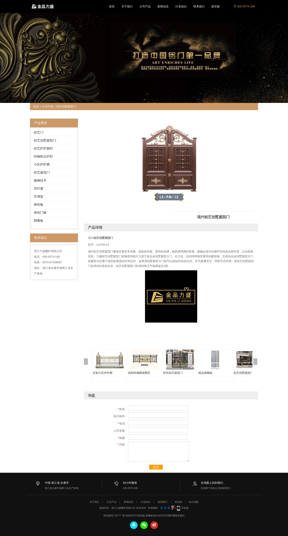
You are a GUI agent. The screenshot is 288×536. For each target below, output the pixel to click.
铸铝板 (38, 204)
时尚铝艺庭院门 (173, 372)
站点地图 (193, 502)
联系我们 (199, 6)
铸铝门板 (40, 212)
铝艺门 (38, 132)
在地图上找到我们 (212, 482)
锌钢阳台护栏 (43, 156)
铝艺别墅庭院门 (66, 106)
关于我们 (127, 6)
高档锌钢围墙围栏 (139, 372)
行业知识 (181, 6)
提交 (156, 467)
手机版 (185, 508)
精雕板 (38, 220)
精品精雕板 (205, 372)
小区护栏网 (42, 164)
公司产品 (145, 6)
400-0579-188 (244, 6)
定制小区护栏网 (102, 372)
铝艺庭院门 (42, 172)
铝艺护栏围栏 (43, 148)
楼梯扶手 (40, 180)
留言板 (215, 6)
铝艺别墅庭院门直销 (246, 372)
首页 (112, 6)
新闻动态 (163, 6)
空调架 (38, 196)
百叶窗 (38, 188)
